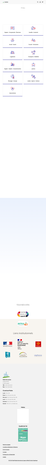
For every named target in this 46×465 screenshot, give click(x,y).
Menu (23, 8)
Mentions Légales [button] (6, 444)
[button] (42, 2)
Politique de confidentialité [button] (9, 454)
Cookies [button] (4, 452)
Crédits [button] (4, 457)
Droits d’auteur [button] (6, 449)
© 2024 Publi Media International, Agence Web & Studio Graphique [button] (23, 460)
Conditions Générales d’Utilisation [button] (10, 447)
